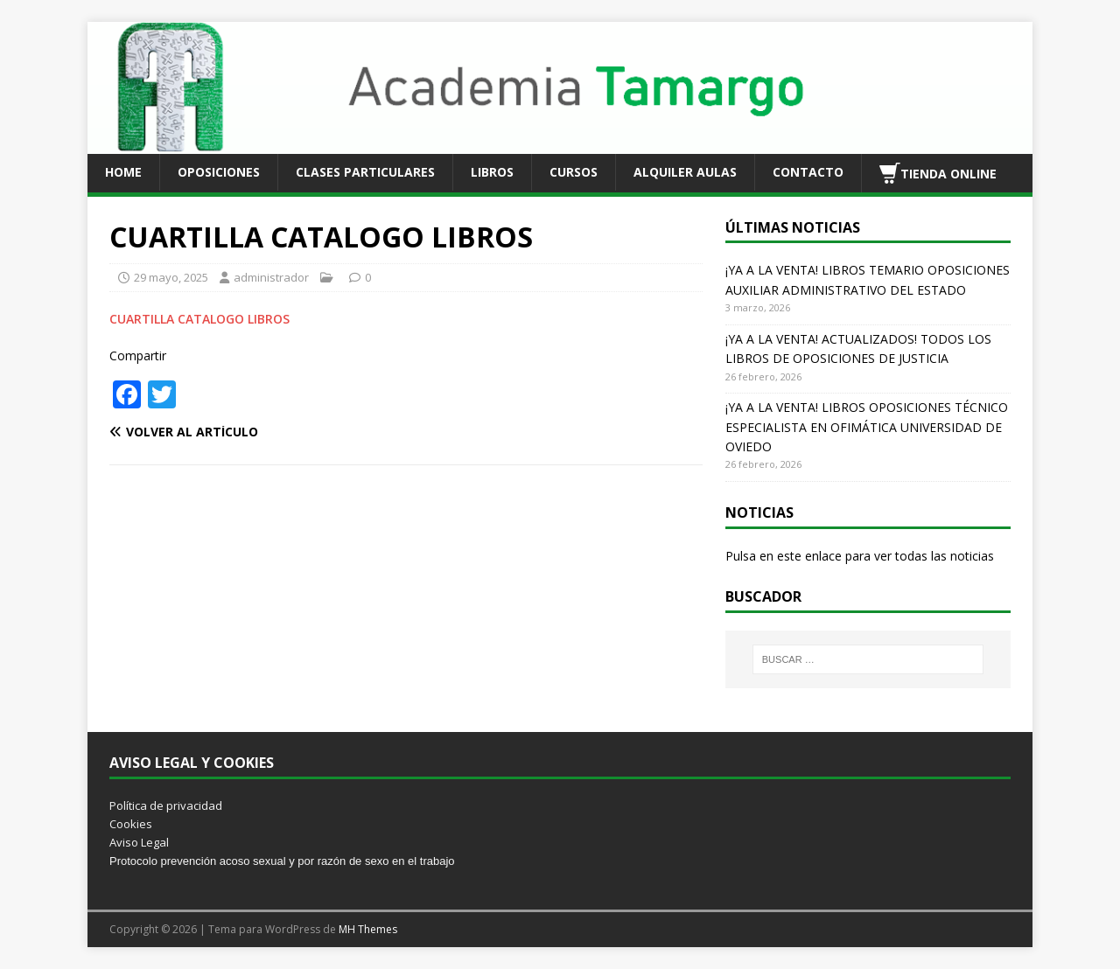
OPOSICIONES (219, 172)
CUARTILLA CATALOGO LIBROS (199, 318)
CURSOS (574, 172)
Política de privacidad (165, 805)
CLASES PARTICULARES (365, 172)
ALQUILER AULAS (685, 172)
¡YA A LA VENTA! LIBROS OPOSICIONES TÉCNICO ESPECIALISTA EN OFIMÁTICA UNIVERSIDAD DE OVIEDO (866, 427)
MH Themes (368, 929)
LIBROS (492, 172)
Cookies (130, 824)
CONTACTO (808, 172)
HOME (123, 172)
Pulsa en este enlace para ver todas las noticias (859, 555)
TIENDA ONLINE (938, 173)
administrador (271, 277)
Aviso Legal (139, 842)
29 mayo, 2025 (171, 277)
